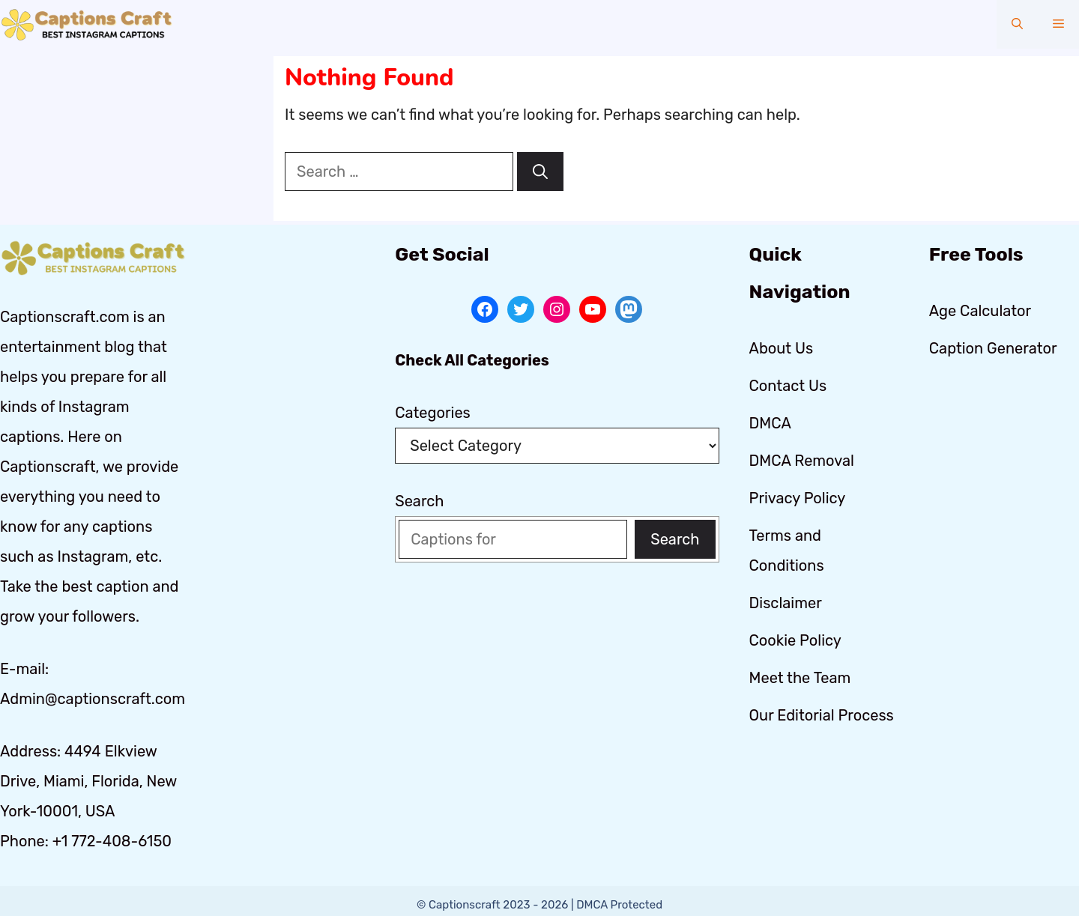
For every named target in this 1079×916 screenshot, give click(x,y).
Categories (433, 413)
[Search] (540, 171)
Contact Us (788, 386)
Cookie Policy (795, 640)
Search (419, 501)
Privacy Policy (797, 498)
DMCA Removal (801, 461)
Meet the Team (800, 678)
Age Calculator (980, 311)
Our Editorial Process (821, 715)
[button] (1017, 24)
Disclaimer (785, 603)
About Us (781, 348)
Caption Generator (993, 348)
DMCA (770, 423)
